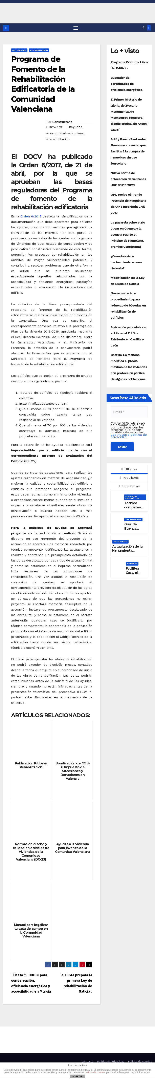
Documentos (133, 520)
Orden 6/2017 (30, 216)
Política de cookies (140, 1061)
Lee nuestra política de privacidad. (129, 436)
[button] (144, 28)
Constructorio (62, 122)
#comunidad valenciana (65, 133)
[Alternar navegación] (76, 28)
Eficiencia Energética (132, 497)
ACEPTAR (77, 1076)
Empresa (132, 564)
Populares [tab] (129, 478)
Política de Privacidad (110, 1061)
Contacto (87, 1061)
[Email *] (129, 412)
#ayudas (75, 127)
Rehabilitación (39, 50)
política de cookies (95, 1072)
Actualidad (19, 50)
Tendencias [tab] (129, 486)
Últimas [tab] (129, 469)
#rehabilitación (58, 139)
